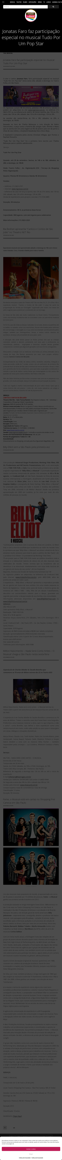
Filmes (25, 2)
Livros (48, 2)
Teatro (19, 2)
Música (12, 2)
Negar (31, 1154)
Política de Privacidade (25, 1157)
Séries (40, 2)
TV (44, 2)
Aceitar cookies (31, 1149)
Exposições (32, 2)
